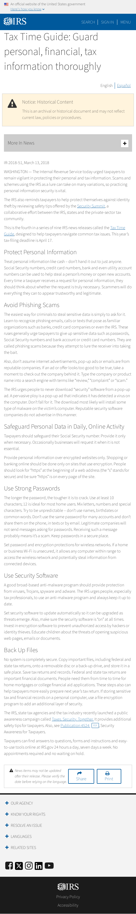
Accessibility (68, 905)
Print (109, 779)
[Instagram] (29, 866)
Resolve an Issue (26, 825)
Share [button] (81, 779)
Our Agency (22, 803)
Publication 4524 (80, 726)
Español (124, 86)
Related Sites (23, 848)
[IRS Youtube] (49, 866)
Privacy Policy (68, 896)
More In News (68, 143)
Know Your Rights (28, 814)
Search (88, 22)
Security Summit (91, 206)
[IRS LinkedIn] (39, 867)
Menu (125, 22)
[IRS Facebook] (9, 866)
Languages (21, 836)
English (106, 86)
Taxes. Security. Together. (73, 719)
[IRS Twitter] (19, 867)
